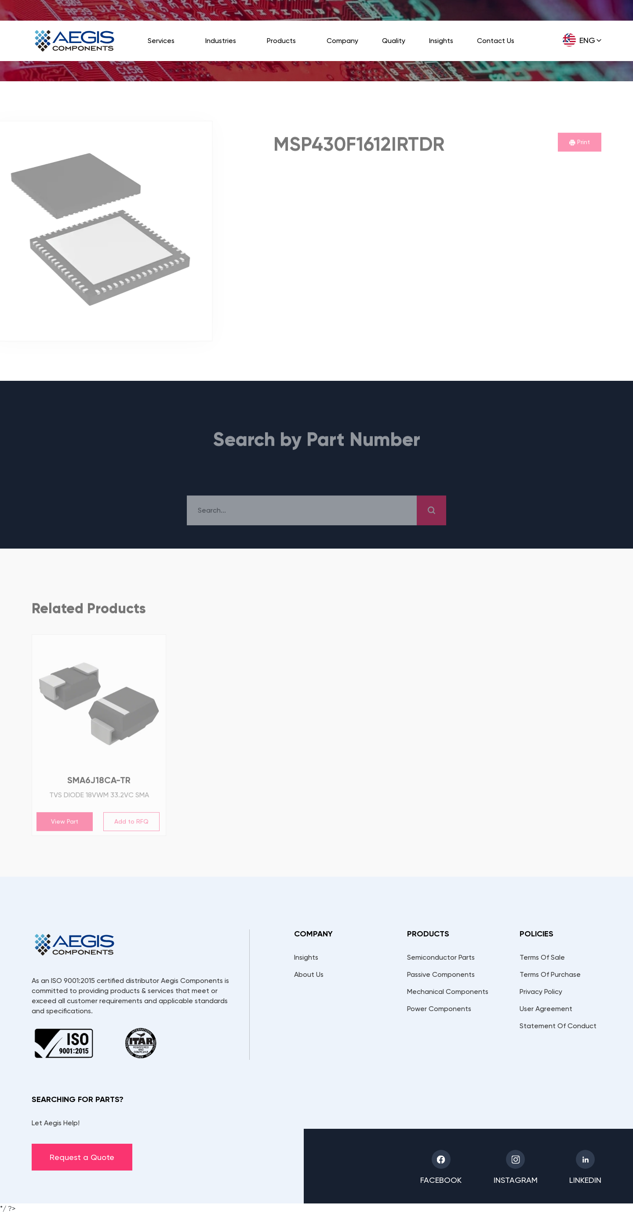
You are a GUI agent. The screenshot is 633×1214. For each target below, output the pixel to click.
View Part (64, 822)
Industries (220, 40)
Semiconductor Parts (441, 957)
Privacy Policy (541, 991)
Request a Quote (82, 1157)
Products (281, 40)
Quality (393, 40)
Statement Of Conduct (558, 1026)
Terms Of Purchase (550, 974)
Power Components (439, 1008)
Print (579, 143)
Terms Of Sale (542, 957)
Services (161, 40)
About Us (309, 974)
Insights (441, 40)
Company (342, 40)
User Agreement (546, 1008)
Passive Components (441, 974)
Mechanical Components (447, 991)
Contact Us (495, 40)
